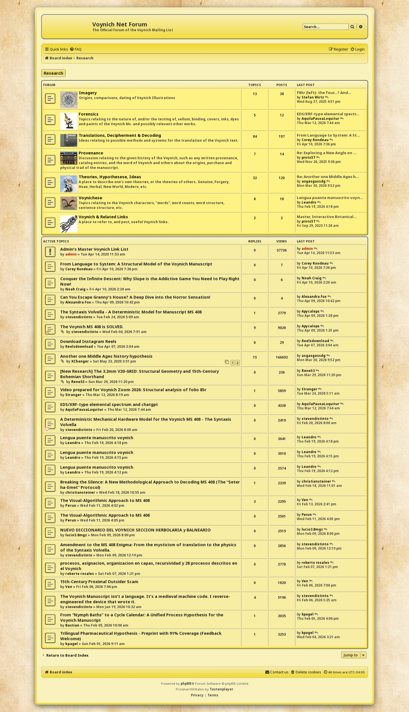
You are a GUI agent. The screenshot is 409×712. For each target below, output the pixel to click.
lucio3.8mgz (76, 535)
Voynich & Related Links (103, 216)
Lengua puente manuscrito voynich (96, 437)
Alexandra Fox (78, 302)
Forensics (89, 114)
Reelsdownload (79, 346)
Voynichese (90, 197)
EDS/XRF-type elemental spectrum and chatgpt (109, 404)
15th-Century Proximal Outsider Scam (99, 581)
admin (71, 254)
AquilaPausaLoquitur (320, 118)
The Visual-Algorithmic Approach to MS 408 (105, 500)
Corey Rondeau (315, 140)
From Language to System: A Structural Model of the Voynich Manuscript (136, 264)
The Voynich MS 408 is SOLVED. (91, 326)
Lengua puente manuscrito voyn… (330, 197)
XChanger (80, 361)
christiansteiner (80, 492)
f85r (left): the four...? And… (324, 92)
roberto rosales (79, 573)
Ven (305, 500)
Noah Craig (75, 289)
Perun (70, 505)
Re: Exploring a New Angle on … (326, 152)
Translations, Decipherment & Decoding (120, 135)
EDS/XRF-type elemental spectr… (328, 113)
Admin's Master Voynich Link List (94, 249)
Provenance (91, 153)
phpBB (186, 683)
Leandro (309, 202)
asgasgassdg (313, 181)
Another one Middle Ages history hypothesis (106, 356)
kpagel (308, 614)
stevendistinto (78, 317)
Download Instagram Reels (88, 341)
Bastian (72, 625)
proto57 (308, 157)
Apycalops (311, 311)
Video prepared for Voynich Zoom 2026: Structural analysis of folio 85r (133, 389)
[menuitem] (76, 49)
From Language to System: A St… (328, 135)
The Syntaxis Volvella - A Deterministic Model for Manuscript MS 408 (131, 312)
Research (53, 73)
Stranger (73, 394)
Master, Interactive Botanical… (327, 216)
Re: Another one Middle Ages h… (328, 176)
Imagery (88, 92)
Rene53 (77, 381)
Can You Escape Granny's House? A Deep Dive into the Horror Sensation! (135, 297)
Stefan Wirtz (313, 97)
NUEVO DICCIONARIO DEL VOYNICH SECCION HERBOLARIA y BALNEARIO (135, 530)
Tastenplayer (221, 689)
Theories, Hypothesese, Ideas (110, 176)
